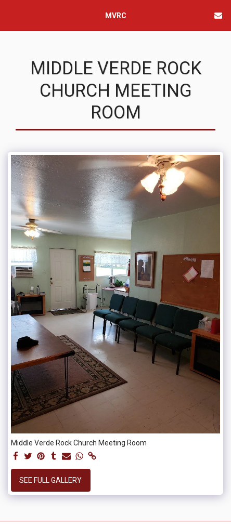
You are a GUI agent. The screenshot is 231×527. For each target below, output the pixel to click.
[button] (11, 15)
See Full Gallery (50, 480)
